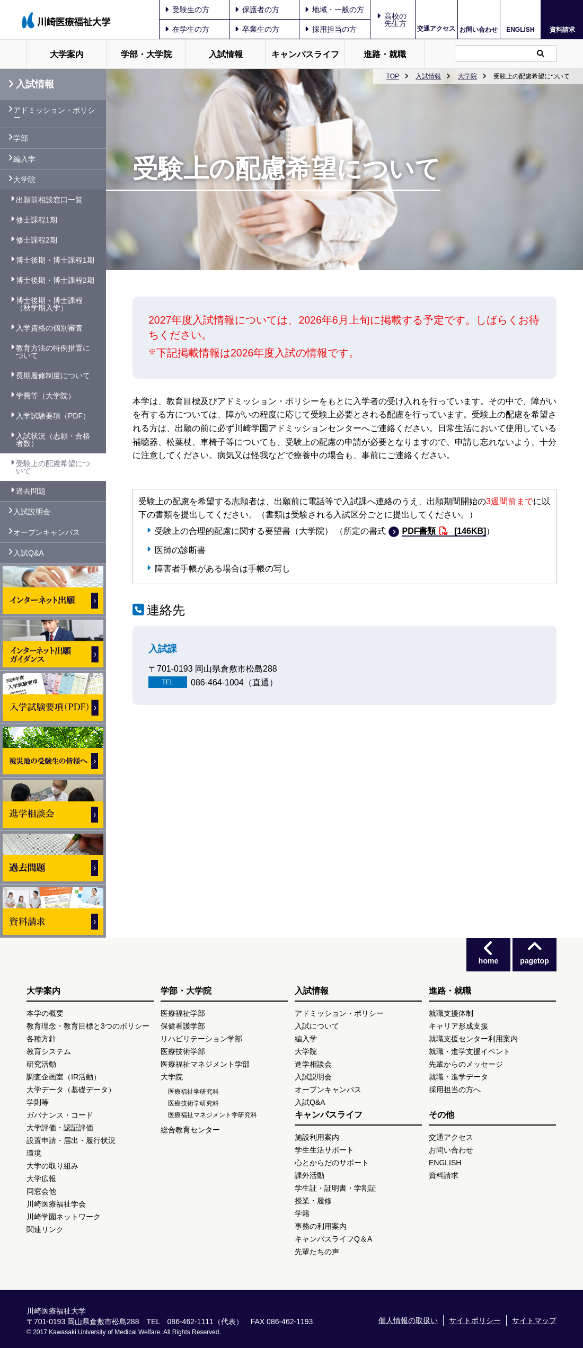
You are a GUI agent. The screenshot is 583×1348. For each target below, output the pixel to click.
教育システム (48, 1051)
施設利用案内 (317, 1137)
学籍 (302, 1213)
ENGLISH (520, 29)
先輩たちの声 (317, 1251)
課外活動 (309, 1175)
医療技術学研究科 (193, 1103)
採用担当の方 (331, 29)
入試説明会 (31, 511)
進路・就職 (385, 54)
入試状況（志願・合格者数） (53, 440)
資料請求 (562, 29)
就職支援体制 (451, 1013)
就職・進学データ (458, 1077)
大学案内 (67, 54)
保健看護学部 (183, 1026)
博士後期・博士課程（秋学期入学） (49, 304)
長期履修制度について (53, 375)
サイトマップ (534, 1320)
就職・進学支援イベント (469, 1051)
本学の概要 (45, 1013)
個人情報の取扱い (408, 1320)
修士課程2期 (36, 240)
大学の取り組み (52, 1166)
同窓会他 (41, 1191)
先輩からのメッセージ (466, 1064)
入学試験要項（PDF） (53, 416)
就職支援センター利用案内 (473, 1038)
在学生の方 (187, 29)
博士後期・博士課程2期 (55, 280)
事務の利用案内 (321, 1226)
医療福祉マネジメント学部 (205, 1064)
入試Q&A (28, 553)
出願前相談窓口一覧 (49, 199)
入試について (317, 1026)
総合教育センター (190, 1130)
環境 (33, 1153)
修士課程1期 (36, 220)
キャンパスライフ (305, 54)
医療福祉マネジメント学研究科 (212, 1115)
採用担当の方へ (455, 1089)
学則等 (37, 1102)
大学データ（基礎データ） (71, 1089)
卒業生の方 (257, 29)
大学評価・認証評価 (59, 1127)
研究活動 (41, 1064)
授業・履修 (313, 1201)
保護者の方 (257, 9)
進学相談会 (313, 1064)
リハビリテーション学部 (201, 1038)
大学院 (467, 76)
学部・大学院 (146, 54)
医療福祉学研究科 (193, 1091)
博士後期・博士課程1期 (55, 260)
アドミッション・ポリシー (54, 114)
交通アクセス (436, 28)
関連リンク (45, 1229)
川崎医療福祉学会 (56, 1204)
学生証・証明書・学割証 (335, 1188)
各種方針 (41, 1038)
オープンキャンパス (46, 532)
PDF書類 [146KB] (444, 531)
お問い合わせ (479, 29)
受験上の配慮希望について (53, 467)
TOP (392, 76)
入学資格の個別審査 (49, 328)
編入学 (24, 159)
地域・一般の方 (334, 9)
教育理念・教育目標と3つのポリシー (87, 1026)
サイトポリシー (475, 1320)
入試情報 (226, 54)
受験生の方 (187, 9)
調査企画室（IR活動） (63, 1077)
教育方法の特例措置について (53, 352)
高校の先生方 (395, 19)
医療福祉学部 (183, 1013)
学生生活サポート (324, 1150)
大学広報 (41, 1178)
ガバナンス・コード (59, 1115)
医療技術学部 (183, 1051)
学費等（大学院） (45, 395)
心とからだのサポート (332, 1162)
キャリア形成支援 (458, 1026)
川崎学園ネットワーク (63, 1216)
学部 (20, 138)
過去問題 (31, 491)
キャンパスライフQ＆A (333, 1239)
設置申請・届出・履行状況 (71, 1140)
